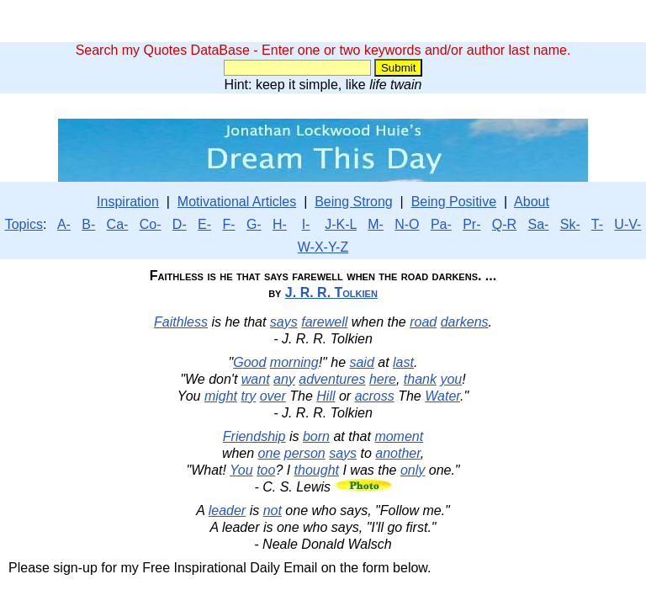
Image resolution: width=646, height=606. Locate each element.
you (451, 379)
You (241, 470)
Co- (151, 224)
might (220, 396)
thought (316, 470)
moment (398, 436)
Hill (325, 396)
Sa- (537, 224)
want (255, 379)
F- (228, 224)
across (374, 396)
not (272, 510)
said (361, 362)
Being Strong (354, 201)
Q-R (504, 224)
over (273, 396)
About (531, 201)
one (269, 453)
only (412, 470)
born (316, 436)
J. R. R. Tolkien (331, 292)
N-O (406, 224)
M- (376, 224)
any (284, 379)
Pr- (471, 224)
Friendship (254, 436)
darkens (465, 322)
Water (442, 396)
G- (254, 224)
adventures (332, 379)
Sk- (570, 224)
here (382, 379)
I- (306, 224)
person (305, 453)
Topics (24, 224)
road (423, 322)
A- (64, 224)
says (284, 322)
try (248, 396)
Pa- (441, 224)
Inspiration (128, 201)
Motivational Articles (236, 201)
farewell (324, 322)
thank (420, 379)
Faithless (181, 322)
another (397, 453)
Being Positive (453, 201)
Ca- (118, 224)
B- (88, 224)
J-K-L (341, 224)
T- (597, 224)
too (266, 470)
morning (294, 362)
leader (227, 510)
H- (280, 224)
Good (249, 362)
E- (204, 224)
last (403, 362)
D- (179, 224)
